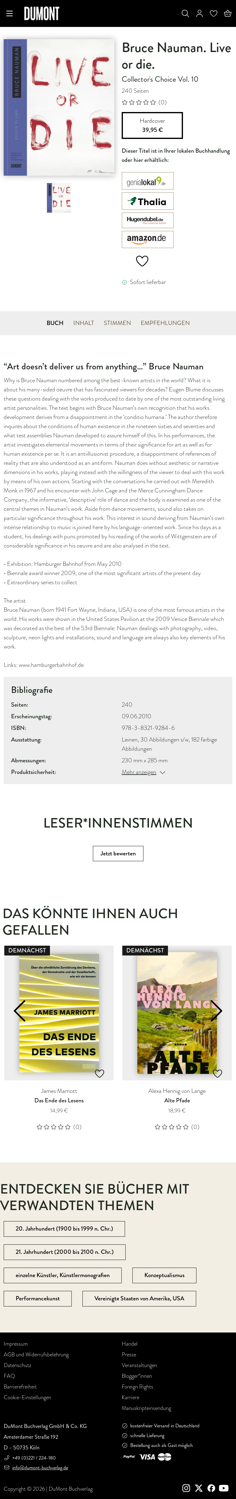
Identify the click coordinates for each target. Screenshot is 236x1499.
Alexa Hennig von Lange (177, 1090)
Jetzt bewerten (118, 853)
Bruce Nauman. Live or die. (176, 56)
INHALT (83, 323)
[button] (21, 1010)
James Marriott (59, 1090)
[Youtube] (225, 1489)
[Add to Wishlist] (99, 1074)
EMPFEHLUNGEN (165, 323)
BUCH (55, 323)
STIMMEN (117, 323)
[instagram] (188, 1489)
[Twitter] (201, 1489)
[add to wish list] (138, 261)
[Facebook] (212, 1489)
